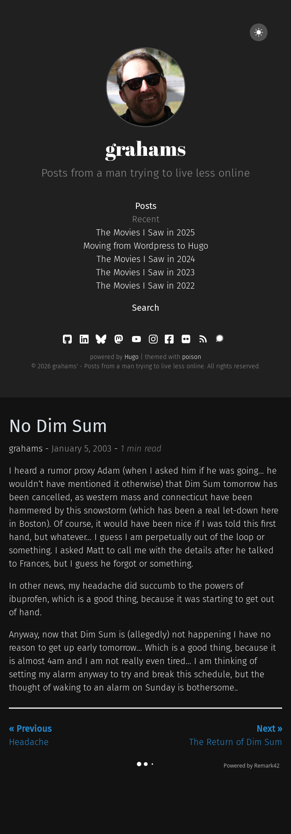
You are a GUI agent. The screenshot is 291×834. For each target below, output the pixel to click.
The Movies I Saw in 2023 (145, 272)
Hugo (131, 357)
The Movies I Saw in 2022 (145, 285)
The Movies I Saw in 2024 (146, 259)
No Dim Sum (58, 426)
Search (145, 307)
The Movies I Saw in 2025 (145, 232)
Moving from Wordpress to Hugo (145, 245)
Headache (30, 735)
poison (191, 357)
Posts (145, 206)
